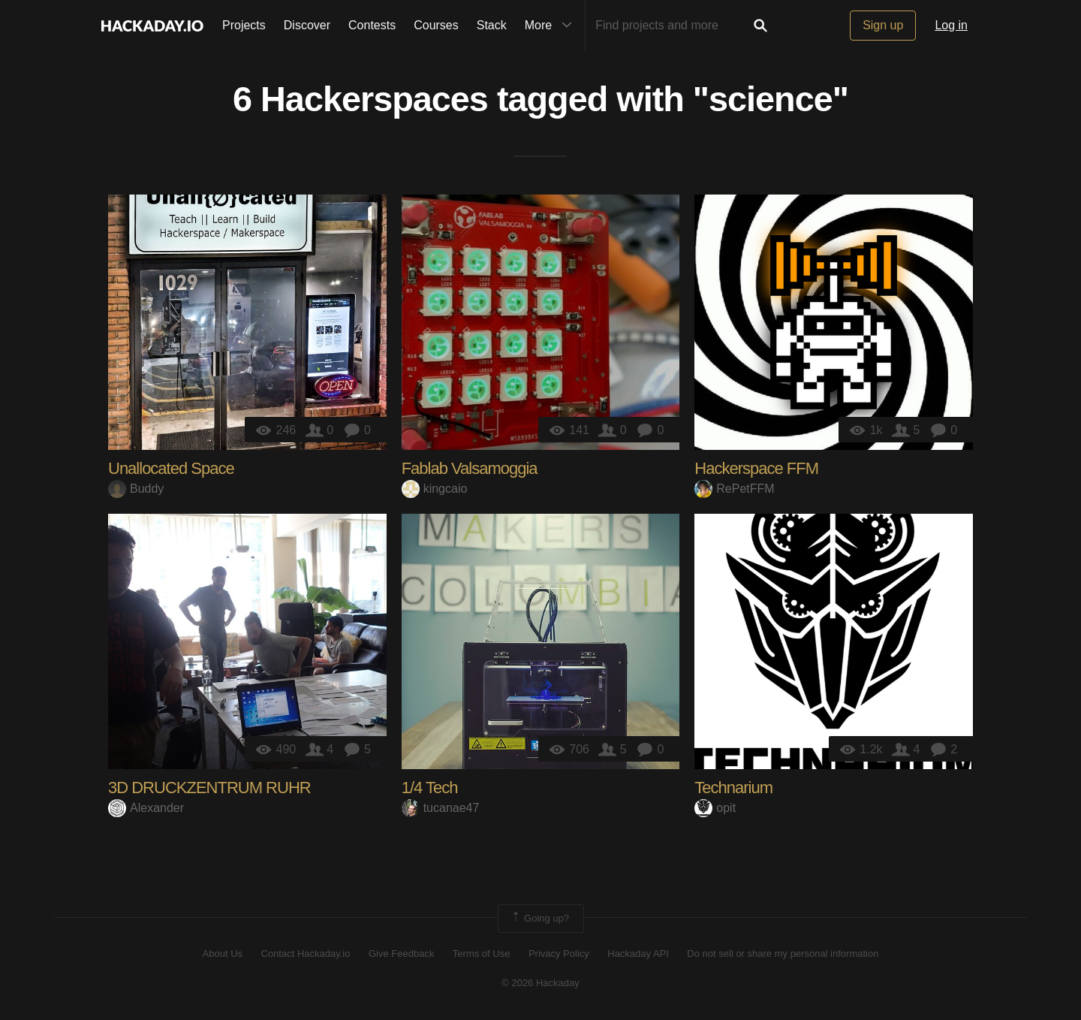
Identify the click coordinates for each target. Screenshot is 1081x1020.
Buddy (136, 488)
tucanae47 (441, 807)
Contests (372, 25)
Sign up (883, 25)
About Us (222, 953)
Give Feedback (401, 953)
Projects (244, 25)
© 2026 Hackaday (540, 982)
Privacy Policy (558, 953)
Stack (492, 25)
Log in (951, 25)
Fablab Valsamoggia (469, 468)
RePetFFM (734, 488)
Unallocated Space (171, 468)
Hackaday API (638, 953)
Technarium (733, 787)
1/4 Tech (430, 787)
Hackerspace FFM (756, 468)
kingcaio (435, 488)
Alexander (146, 807)
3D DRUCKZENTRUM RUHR (209, 787)
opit (715, 807)
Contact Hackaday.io (306, 953)
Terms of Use (481, 953)
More (552, 26)
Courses (436, 25)
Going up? (540, 918)
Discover (307, 25)
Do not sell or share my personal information (782, 953)
